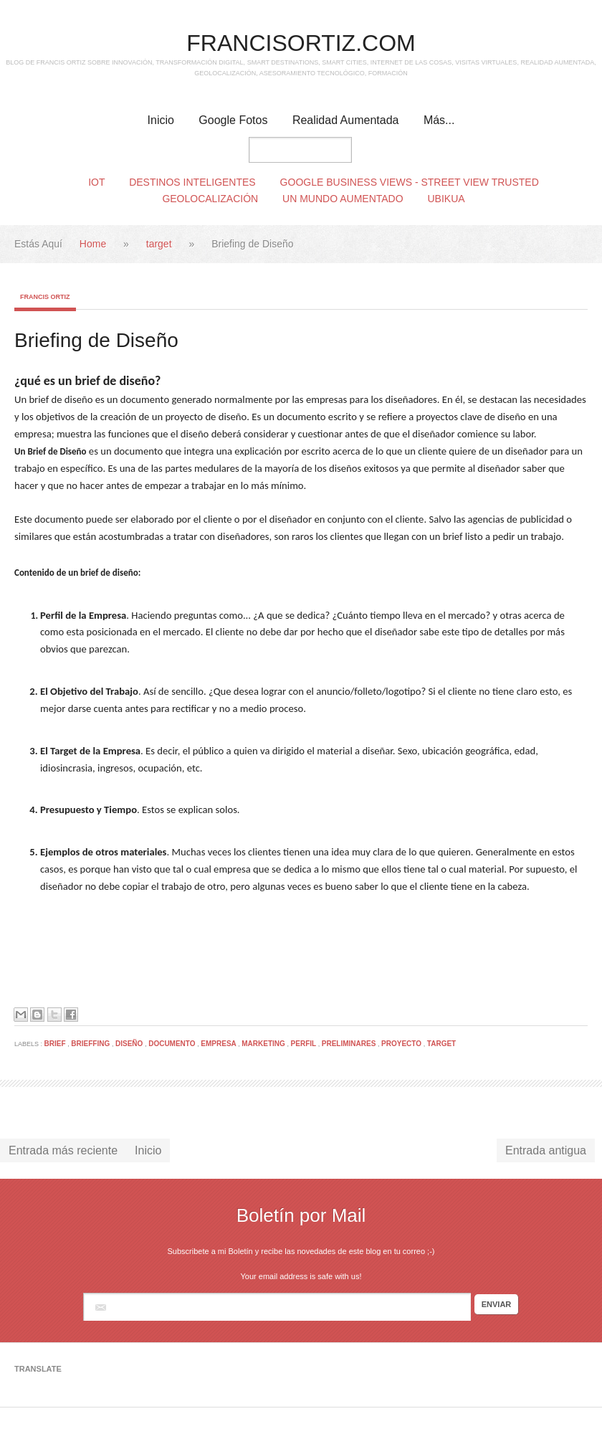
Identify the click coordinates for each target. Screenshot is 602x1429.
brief (56, 1044)
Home (94, 244)
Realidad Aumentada (345, 120)
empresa (219, 1044)
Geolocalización (210, 198)
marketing (264, 1044)
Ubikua (446, 198)
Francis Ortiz (45, 296)
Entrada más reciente (63, 1150)
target (160, 244)
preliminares (350, 1044)
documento (172, 1044)
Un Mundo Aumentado (342, 198)
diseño (130, 1044)
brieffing (91, 1044)
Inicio (161, 120)
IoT (96, 182)
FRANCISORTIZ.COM (300, 43)
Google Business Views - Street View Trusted (409, 182)
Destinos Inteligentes (192, 182)
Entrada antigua (545, 1150)
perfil (304, 1044)
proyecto (402, 1044)
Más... (439, 120)
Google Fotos (233, 120)
